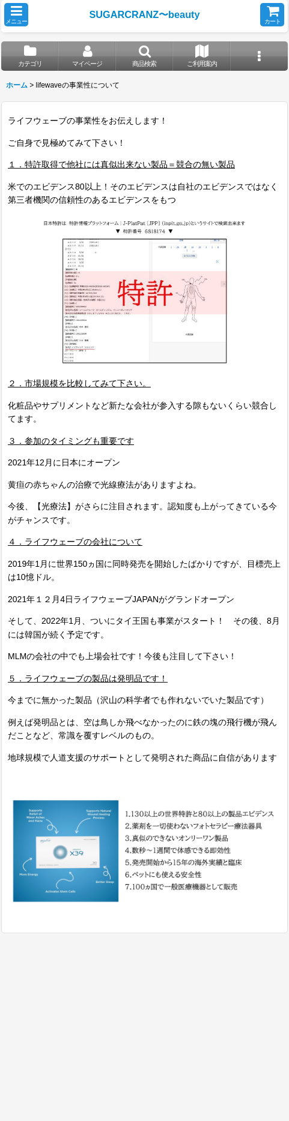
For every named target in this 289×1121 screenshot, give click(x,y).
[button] (16, 14)
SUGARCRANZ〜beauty (144, 14)
